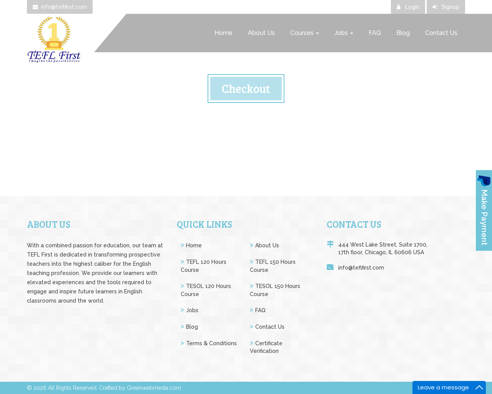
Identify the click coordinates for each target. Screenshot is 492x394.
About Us (261, 32)
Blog (403, 32)
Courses (304, 32)
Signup (445, 7)
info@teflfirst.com (60, 7)
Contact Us (441, 32)
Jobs (343, 32)
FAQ (375, 32)
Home (223, 32)
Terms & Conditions (211, 343)
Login (408, 7)
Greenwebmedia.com (154, 388)
